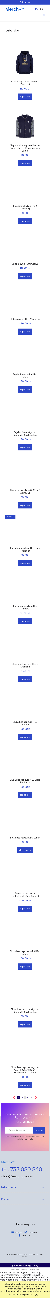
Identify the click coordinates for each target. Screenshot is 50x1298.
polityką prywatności (25, 1139)
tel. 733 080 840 (21, 1169)
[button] (8, 17)
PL (36, 8)
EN (41, 8)
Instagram (33, 1232)
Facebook (26, 1235)
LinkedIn (18, 1232)
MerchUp (17, 1254)
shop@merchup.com (17, 1176)
